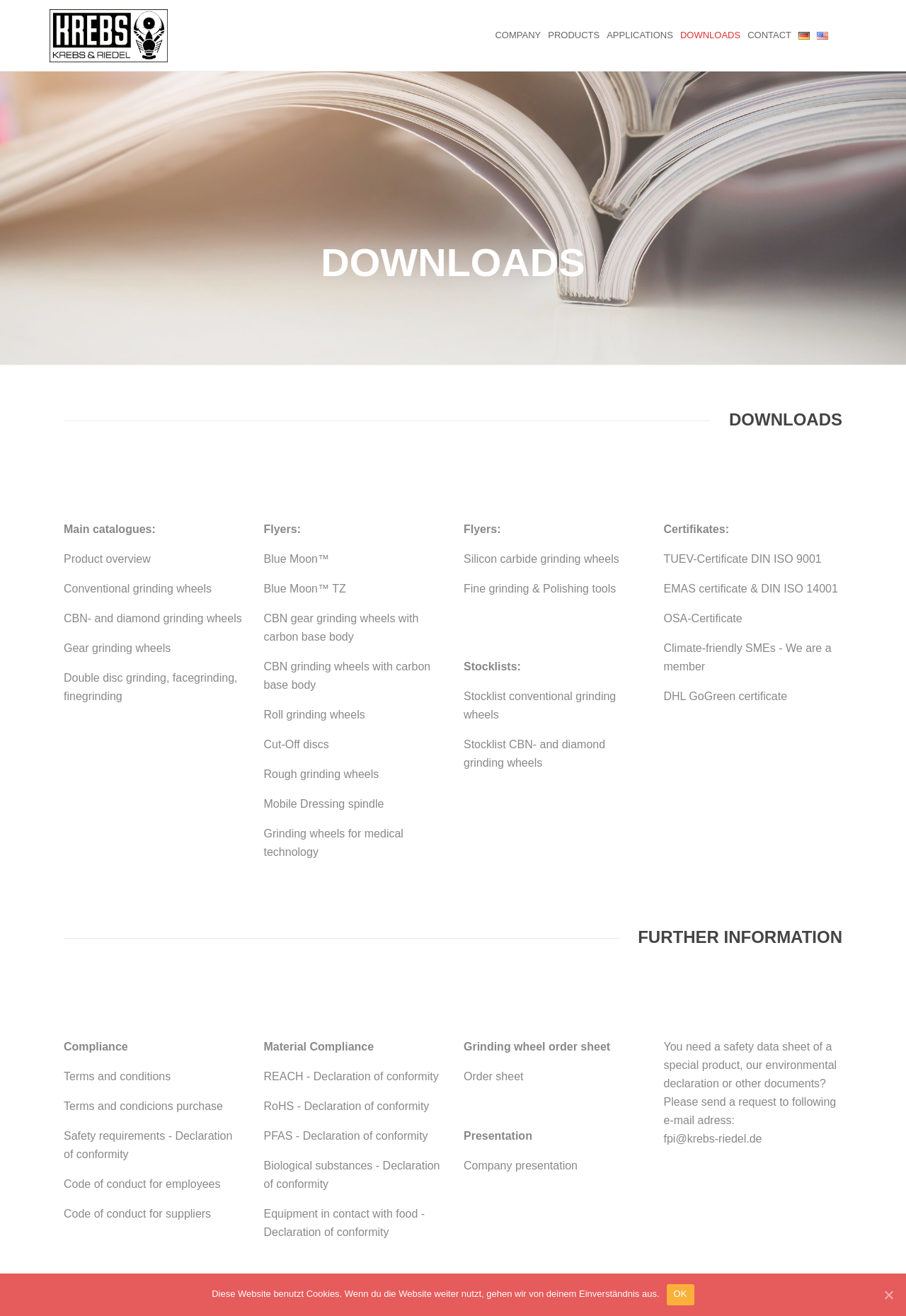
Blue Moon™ (297, 468)
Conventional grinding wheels (138, 498)
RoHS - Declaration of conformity (347, 1015)
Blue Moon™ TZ (305, 498)
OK (680, 1293)
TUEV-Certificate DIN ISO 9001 (743, 468)
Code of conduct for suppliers (137, 1123)
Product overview (107, 468)
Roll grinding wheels (314, 624)
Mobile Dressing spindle (324, 713)
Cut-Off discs (296, 654)
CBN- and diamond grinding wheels (153, 528)
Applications (640, 35)
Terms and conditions (117, 986)
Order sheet (493, 986)
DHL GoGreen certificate (726, 606)
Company (518, 35)
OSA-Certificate (703, 528)
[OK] (888, 1295)
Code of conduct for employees (142, 1093)
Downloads (710, 35)
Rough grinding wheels (321, 683)
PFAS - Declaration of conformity (346, 1045)
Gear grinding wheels (117, 557)
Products (574, 35)
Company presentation (521, 1075)
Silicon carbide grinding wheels (541, 468)
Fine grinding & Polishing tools (540, 498)
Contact (769, 35)
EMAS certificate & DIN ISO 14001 (751, 498)
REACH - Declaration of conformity (351, 986)
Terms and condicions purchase (143, 1015)
